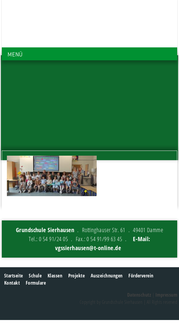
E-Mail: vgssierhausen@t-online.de (102, 243)
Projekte (76, 275)
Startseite (13, 275)
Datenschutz (139, 295)
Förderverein (141, 275)
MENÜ (14, 54)
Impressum (166, 295)
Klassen (55, 275)
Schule (35, 275)
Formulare (36, 283)
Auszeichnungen (107, 275)
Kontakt (12, 283)
